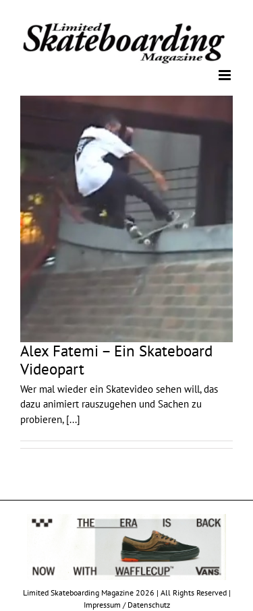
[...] (73, 419)
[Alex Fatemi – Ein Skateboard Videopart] (126, 219)
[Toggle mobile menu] (226, 75)
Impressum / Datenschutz (127, 605)
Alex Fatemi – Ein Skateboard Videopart (116, 360)
